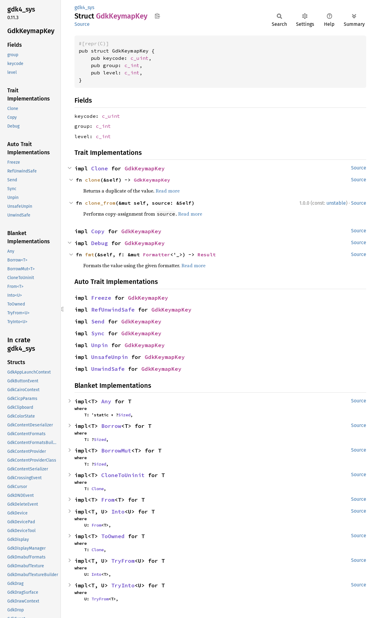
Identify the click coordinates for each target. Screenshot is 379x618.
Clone (99, 168)
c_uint (139, 58)
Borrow (111, 425)
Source (82, 24)
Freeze (101, 297)
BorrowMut (116, 450)
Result (207, 254)
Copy (98, 231)
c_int (132, 65)
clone (92, 180)
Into (118, 511)
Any (106, 401)
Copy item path (157, 16)
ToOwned (113, 536)
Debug (99, 243)
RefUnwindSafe (113, 309)
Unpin (99, 345)
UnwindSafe (108, 368)
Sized (124, 415)
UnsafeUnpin (109, 356)
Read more (168, 190)
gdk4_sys (84, 7)
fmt (89, 254)
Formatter (156, 254)
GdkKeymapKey (145, 168)
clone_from (100, 203)
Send (98, 321)
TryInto (123, 585)
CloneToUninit (123, 475)
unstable (336, 203)
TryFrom (123, 560)
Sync (98, 333)
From (108, 499)
